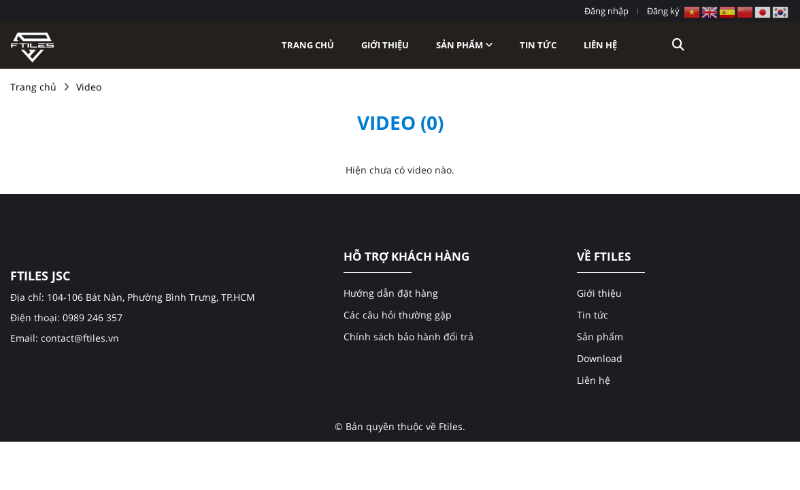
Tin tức (538, 45)
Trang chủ (308, 45)
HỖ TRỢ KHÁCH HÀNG (406, 256)
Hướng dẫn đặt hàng (391, 293)
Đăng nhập (606, 10)
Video (88, 86)
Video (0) (400, 122)
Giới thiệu (385, 45)
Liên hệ (600, 45)
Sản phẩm (464, 45)
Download (599, 358)
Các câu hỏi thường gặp (398, 314)
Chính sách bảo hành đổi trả (408, 336)
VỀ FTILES (604, 256)
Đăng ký (663, 10)
